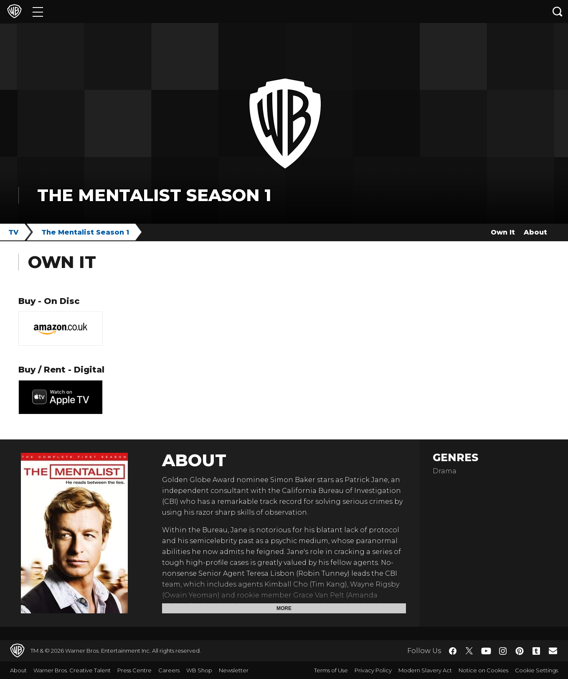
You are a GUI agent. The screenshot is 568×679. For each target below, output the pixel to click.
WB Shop (199, 670)
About (535, 232)
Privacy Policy (373, 670)
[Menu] (37, 11)
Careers (169, 670)
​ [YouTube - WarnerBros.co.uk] (486, 651)
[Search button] (557, 11)
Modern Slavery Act (425, 670)
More (284, 608)
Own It (503, 232)
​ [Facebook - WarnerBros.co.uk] (453, 651)
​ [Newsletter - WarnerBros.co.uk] (553, 650)
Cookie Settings (536, 670)
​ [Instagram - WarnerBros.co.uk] (503, 651)
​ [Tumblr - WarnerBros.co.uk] (536, 651)
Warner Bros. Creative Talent (72, 670)
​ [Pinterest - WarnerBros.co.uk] (520, 651)
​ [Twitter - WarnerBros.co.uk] (469, 651)
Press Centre (134, 670)
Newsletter (233, 670)
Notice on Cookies (483, 670)
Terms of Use (331, 670)
